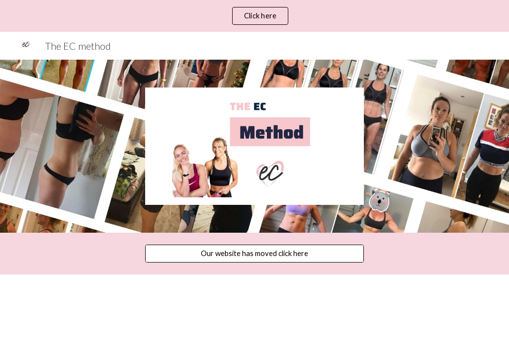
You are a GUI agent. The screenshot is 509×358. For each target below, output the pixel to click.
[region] (254, 16)
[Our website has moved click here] (255, 253)
